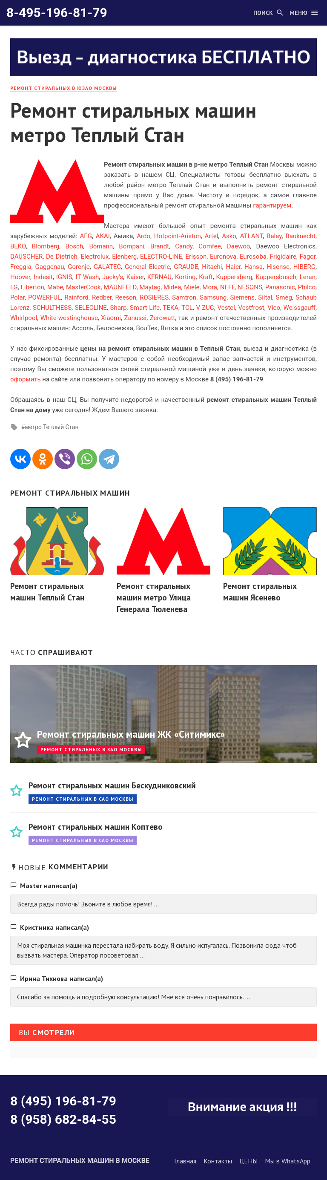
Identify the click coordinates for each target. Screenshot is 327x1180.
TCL (187, 308)
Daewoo (238, 246)
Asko (229, 236)
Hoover (20, 277)
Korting (185, 277)
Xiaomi (111, 318)
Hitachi (212, 267)
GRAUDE (186, 267)
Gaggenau (49, 267)
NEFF (227, 287)
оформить (25, 379)
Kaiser (135, 277)
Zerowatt (162, 318)
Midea (172, 287)
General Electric (147, 267)
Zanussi (135, 318)
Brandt (159, 246)
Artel (211, 236)
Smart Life (145, 308)
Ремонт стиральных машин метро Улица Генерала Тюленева (154, 597)
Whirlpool (23, 318)
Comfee (209, 246)
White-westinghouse (69, 318)
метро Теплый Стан (51, 427)
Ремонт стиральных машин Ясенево (260, 591)
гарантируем (272, 205)
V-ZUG (205, 308)
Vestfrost (251, 308)
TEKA (170, 308)
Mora (209, 287)
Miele (191, 287)
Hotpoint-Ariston (177, 236)
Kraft (205, 277)
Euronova (223, 256)
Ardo (143, 236)
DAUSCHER (26, 256)
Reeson (125, 297)
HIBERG (304, 267)
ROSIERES (154, 297)
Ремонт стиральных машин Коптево (96, 826)
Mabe (55, 287)
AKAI (103, 236)
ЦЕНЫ (248, 1161)
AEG (86, 236)
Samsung (213, 297)
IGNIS (64, 277)
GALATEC (107, 267)
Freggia (21, 267)
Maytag (150, 287)
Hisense (278, 267)
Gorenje (79, 267)
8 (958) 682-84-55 (63, 1119)
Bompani (131, 246)
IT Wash (87, 277)
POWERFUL (44, 297)
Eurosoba (253, 256)
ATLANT (251, 236)
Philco (307, 287)
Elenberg (124, 256)
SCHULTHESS (52, 308)
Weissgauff (300, 308)
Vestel (226, 308)
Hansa (253, 267)
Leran (308, 277)
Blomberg (45, 246)
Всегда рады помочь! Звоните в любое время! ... (88, 904)
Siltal (265, 297)
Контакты (218, 1161)
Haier (233, 267)
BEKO (18, 246)
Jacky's (112, 277)
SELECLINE (91, 308)
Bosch (74, 246)
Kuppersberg (234, 277)
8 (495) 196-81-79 (63, 1100)
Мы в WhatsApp (287, 1161)
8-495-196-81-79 (56, 12)
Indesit (43, 277)
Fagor (308, 256)
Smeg (283, 297)
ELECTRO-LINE (161, 256)
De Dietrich (61, 256)
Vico (273, 308)
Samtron (184, 297)
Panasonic (280, 287)
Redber (102, 297)
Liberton (32, 287)
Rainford (76, 297)
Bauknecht (300, 236)
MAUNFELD (119, 287)
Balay (274, 236)
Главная (185, 1161)
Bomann (101, 246)
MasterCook (83, 287)
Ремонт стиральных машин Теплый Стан (47, 591)
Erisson (196, 256)
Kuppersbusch (275, 277)
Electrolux (95, 256)
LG (14, 287)
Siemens (242, 297)
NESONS (250, 287)
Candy (183, 246)
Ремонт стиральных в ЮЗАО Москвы (63, 88)
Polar (17, 297)
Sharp (118, 308)
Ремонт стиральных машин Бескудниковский (112, 785)
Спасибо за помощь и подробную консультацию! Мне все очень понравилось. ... (133, 996)
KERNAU (159, 277)
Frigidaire (283, 256)
